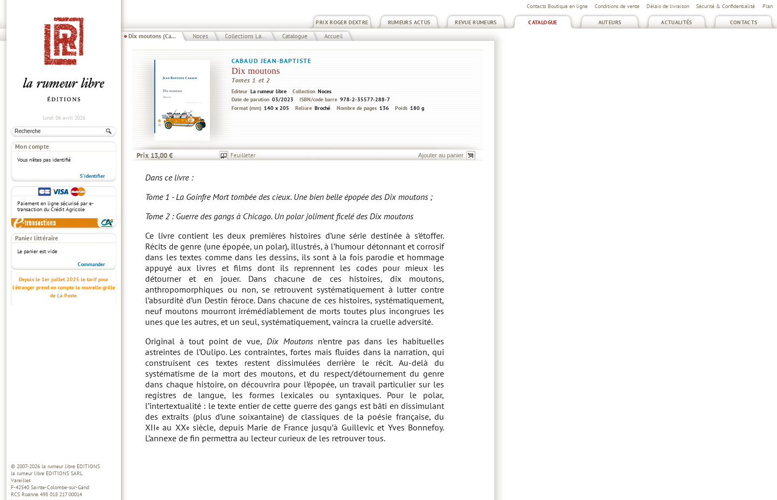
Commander (91, 264)
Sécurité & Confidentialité (725, 6)
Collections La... (245, 36)
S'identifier (92, 175)
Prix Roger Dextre (342, 22)
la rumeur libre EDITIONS (71, 466)
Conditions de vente (617, 6)
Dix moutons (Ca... (152, 36)
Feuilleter (243, 155)
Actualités (676, 22)
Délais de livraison (667, 6)
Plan (767, 6)
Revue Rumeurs (476, 22)
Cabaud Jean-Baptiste (271, 61)
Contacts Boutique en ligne (557, 6)
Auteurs (610, 22)
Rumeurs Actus (409, 22)
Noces (200, 36)
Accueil (333, 36)
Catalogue (542, 22)
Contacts (744, 22)
